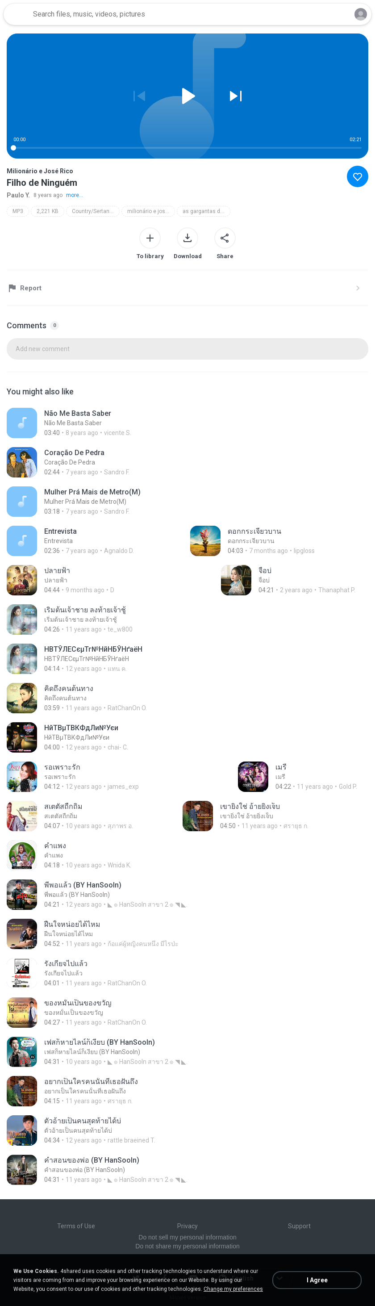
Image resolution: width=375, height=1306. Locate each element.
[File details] (102, 423)
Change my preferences (233, 1289)
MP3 (17, 211)
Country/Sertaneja (94, 211)
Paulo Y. (18, 195)
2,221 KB (47, 211)
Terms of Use (76, 1226)
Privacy (187, 1226)
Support (299, 1226)
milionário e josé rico (151, 211)
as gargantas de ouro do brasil (206, 211)
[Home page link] (17, 14)
